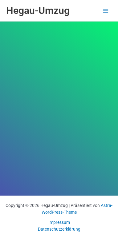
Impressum (59, 222)
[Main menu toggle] (106, 10)
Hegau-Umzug (38, 10)
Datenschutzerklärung (59, 229)
